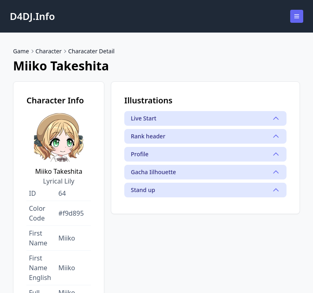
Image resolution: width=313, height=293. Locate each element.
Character (48, 51)
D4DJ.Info (32, 16)
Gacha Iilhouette (205, 172)
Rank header (205, 136)
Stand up (205, 190)
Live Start (205, 118)
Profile (205, 154)
